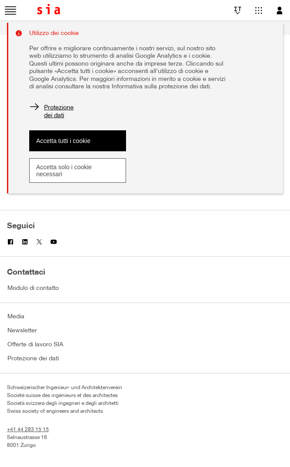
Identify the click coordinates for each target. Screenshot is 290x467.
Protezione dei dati (33, 359)
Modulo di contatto (33, 288)
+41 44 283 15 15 (28, 429)
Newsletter (22, 331)
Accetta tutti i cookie (63, 140)
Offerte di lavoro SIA (35, 345)
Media (15, 317)
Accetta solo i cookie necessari (64, 171)
